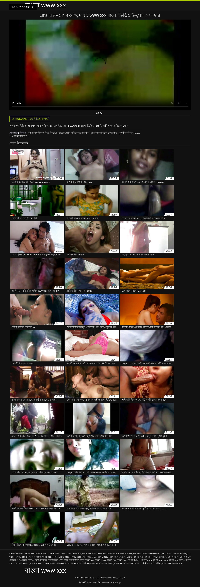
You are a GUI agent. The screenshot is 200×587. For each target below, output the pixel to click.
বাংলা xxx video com (172, 564)
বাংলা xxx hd (140, 564)
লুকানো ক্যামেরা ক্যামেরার (104, 133)
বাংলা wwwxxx (57, 564)
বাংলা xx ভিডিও (106, 564)
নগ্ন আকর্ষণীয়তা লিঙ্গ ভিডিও (43, 133)
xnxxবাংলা (167, 554)
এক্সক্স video (101, 557)
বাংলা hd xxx (134, 560)
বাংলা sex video (160, 560)
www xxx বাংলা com (107, 554)
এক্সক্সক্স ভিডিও (163, 557)
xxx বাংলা (26, 557)
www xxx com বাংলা (50, 554)
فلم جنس (120, 578)
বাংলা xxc (118, 564)
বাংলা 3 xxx (100, 560)
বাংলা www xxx (82, 578)
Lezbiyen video (108, 578)
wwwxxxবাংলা (154, 554)
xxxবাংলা (81, 557)
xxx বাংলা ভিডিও (56, 557)
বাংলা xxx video (154, 564)
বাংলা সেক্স (64, 133)
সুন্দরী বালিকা (126, 133)
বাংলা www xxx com (39, 564)
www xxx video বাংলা (71, 554)
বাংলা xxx (128, 564)
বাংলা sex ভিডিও (177, 560)
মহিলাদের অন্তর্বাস (80, 133)
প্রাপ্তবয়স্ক (47, 15)
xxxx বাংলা (70, 557)
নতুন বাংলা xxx (87, 560)
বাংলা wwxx (70, 564)
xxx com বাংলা (179, 554)
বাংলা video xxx (22, 564)
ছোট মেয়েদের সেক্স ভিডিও (46, 560)
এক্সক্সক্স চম (138, 557)
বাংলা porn (147, 560)
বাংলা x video (83, 564)
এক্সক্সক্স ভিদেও (178, 557)
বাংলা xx (94, 564)
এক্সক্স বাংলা (113, 557)
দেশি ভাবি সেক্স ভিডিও (69, 560)
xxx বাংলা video (39, 557)
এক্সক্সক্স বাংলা (150, 557)
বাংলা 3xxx (122, 560)
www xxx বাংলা (89, 554)
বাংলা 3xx (111, 560)
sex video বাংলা (16, 554)
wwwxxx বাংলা (140, 554)
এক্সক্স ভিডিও (126, 557)
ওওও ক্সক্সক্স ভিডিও (25, 560)
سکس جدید (95, 578)
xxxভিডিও (90, 557)
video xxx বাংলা (32, 554)
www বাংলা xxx (125, 554)
